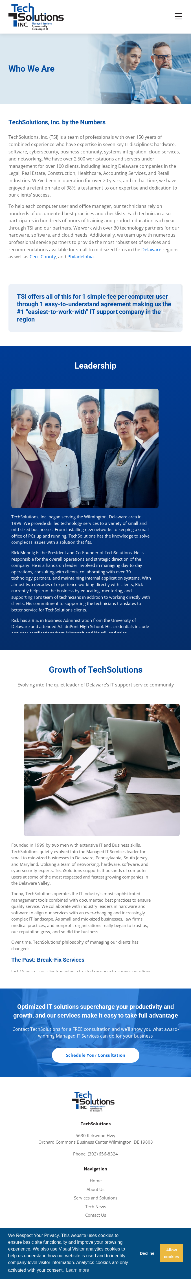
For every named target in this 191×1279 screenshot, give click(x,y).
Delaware (151, 249)
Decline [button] (147, 1253)
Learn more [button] (77, 1270)
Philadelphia (80, 257)
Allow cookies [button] (171, 1253)
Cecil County (43, 257)
